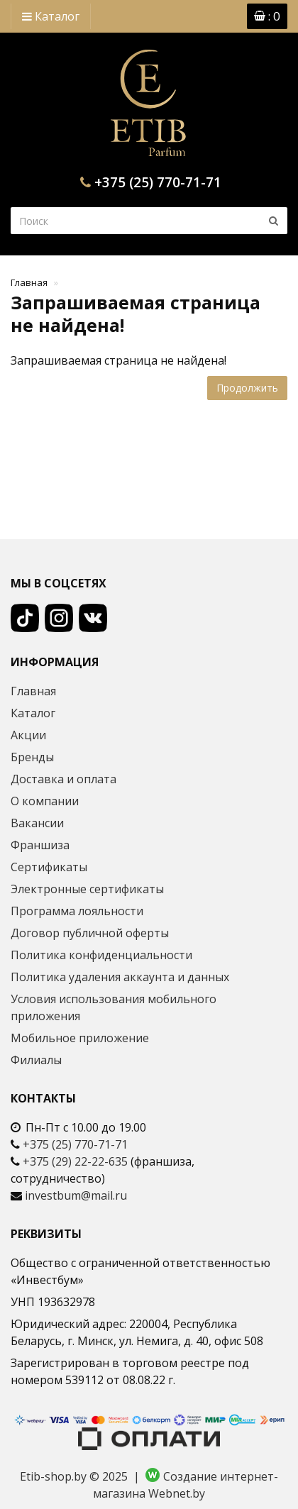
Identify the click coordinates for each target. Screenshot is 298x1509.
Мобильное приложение (80, 1038)
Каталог (50, 16)
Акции (28, 735)
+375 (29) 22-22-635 (75, 1161)
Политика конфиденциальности (101, 955)
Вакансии (37, 823)
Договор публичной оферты (90, 933)
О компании (45, 801)
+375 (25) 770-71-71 (157, 182)
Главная (29, 282)
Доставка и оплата (63, 779)
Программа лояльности (77, 911)
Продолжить (247, 387)
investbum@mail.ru (76, 1195)
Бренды (32, 757)
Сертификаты (49, 867)
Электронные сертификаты (87, 889)
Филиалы (36, 1060)
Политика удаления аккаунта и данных (120, 977)
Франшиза (40, 845)
